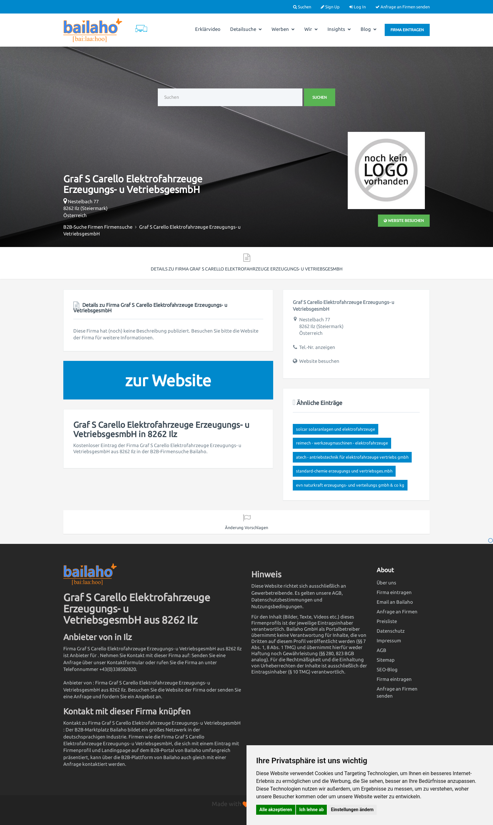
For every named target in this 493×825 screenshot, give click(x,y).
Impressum (389, 640)
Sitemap (386, 660)
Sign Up (330, 7)
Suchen (302, 7)
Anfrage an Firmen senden (402, 7)
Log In (357, 7)
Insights (339, 29)
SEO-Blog (387, 669)
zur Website (168, 380)
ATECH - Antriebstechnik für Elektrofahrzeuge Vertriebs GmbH (352, 457)
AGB (381, 650)
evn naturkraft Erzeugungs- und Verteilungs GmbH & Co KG (350, 485)
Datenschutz (391, 631)
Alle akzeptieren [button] (275, 809)
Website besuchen (404, 220)
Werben (283, 29)
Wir (311, 29)
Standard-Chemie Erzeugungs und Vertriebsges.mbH (344, 471)
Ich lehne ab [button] (311, 809)
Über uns (386, 582)
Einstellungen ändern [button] (352, 809)
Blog (369, 29)
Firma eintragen (407, 30)
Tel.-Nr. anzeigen (317, 347)
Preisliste (387, 621)
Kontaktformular (125, 662)
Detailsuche (246, 29)
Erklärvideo (207, 29)
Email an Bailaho (395, 602)
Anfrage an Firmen (397, 611)
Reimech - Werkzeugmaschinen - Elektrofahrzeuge (342, 443)
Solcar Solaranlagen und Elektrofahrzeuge (335, 429)
